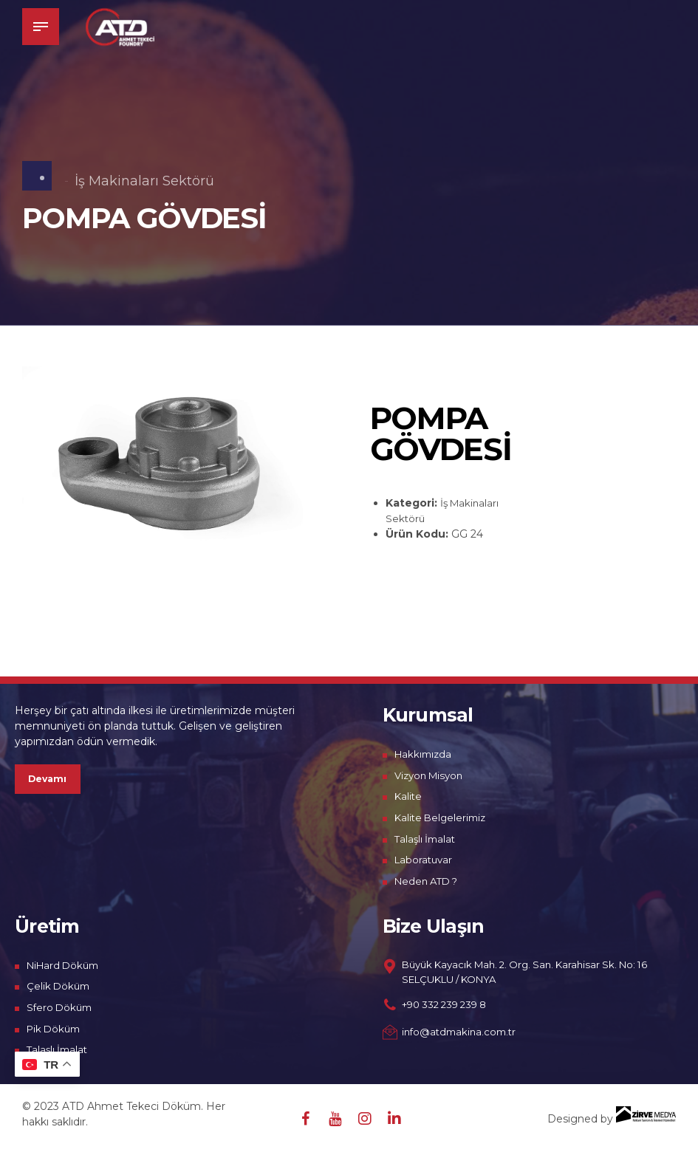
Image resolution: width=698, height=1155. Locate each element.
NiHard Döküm (66, 965)
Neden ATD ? (429, 881)
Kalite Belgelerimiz (442, 817)
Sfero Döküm (61, 1007)
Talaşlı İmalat (426, 839)
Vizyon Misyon (431, 775)
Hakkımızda (424, 754)
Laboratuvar (425, 859)
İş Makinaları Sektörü (144, 181)
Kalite (408, 796)
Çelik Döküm (60, 986)
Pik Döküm (56, 1028)
